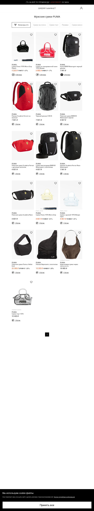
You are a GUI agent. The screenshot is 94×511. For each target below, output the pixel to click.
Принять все (47, 505)
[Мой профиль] (81, 8)
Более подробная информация (64, 497)
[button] (47, 500)
